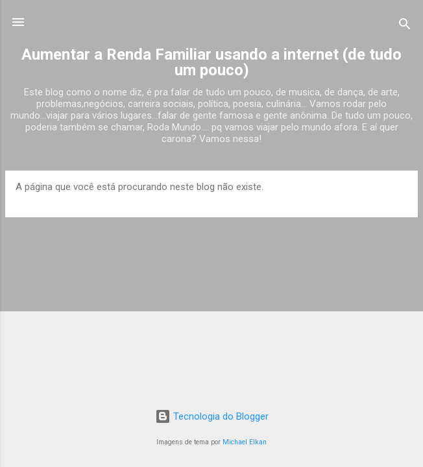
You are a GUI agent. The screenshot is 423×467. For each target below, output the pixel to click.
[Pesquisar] (405, 26)
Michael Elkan (245, 442)
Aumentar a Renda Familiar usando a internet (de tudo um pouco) (211, 62)
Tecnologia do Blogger (212, 416)
